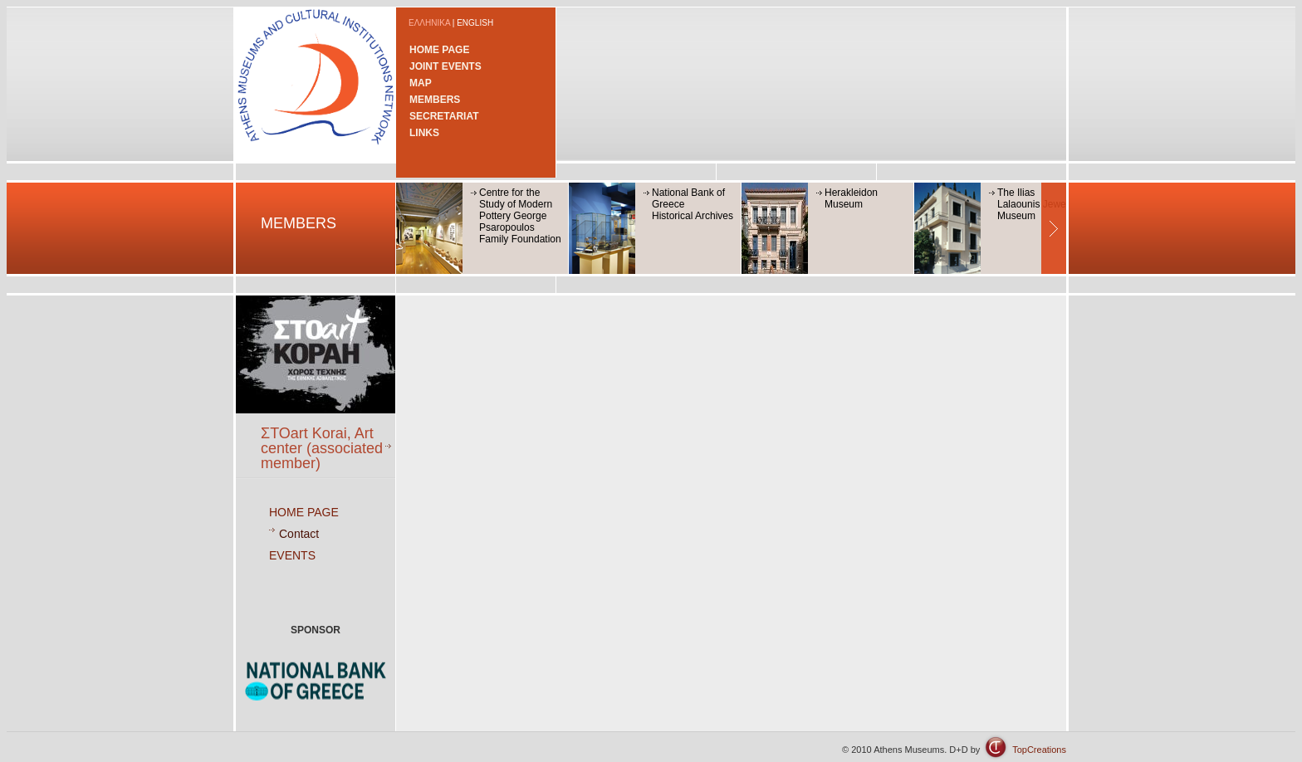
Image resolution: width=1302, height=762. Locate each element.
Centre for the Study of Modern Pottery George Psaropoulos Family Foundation (520, 216)
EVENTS (292, 555)
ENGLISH (475, 22)
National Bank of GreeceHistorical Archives (692, 204)
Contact (299, 533)
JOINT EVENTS (445, 66)
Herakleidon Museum (851, 198)
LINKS (424, 133)
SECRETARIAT (444, 116)
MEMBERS (434, 99)
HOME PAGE (439, 50)
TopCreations (1039, 750)
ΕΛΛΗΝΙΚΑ (429, 22)
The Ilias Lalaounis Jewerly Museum (1036, 204)
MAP (420, 83)
